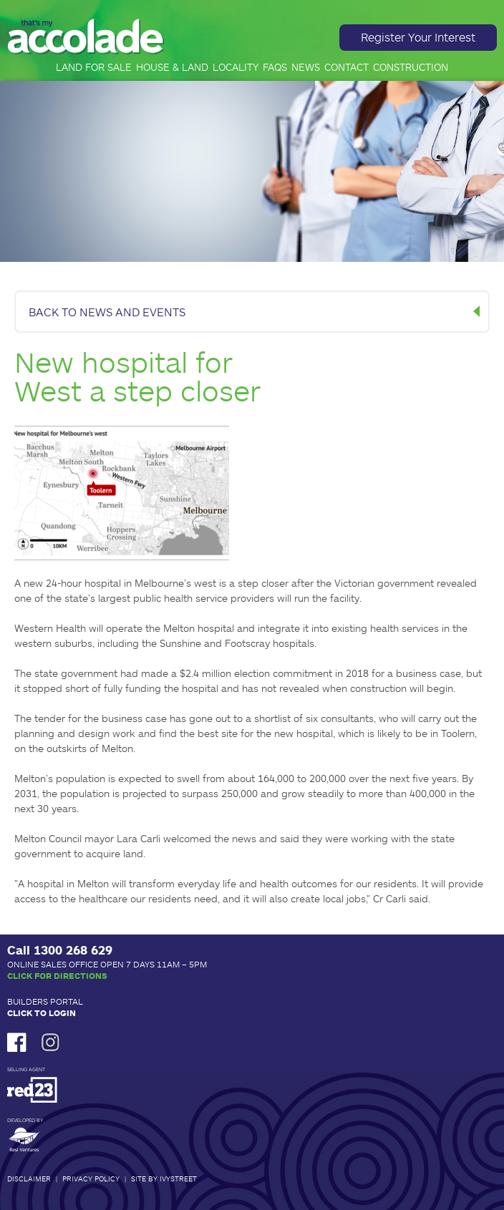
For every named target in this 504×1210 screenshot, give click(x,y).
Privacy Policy (91, 1178)
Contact (346, 67)
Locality (235, 67)
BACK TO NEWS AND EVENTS (107, 311)
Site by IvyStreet (164, 1178)
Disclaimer (29, 1178)
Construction (410, 67)
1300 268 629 (73, 949)
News (305, 67)
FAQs (275, 67)
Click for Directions (57, 975)
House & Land (172, 67)
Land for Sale (94, 67)
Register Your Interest (418, 37)
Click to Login (41, 1012)
